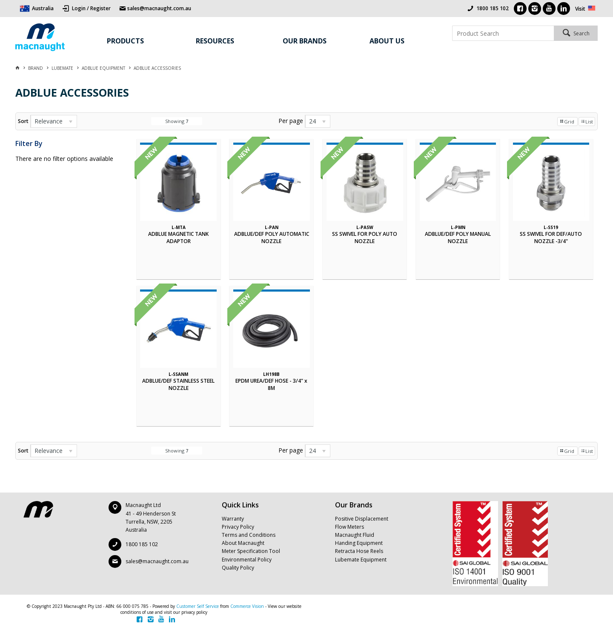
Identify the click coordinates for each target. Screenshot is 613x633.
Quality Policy (238, 567)
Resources (215, 41)
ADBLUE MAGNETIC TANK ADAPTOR (178, 237)
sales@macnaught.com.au (157, 561)
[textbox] (503, 33)
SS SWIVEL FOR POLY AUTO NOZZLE (364, 237)
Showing (176, 121)
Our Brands (305, 41)
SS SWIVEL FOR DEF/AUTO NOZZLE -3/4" (551, 237)
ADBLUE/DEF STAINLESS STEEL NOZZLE (178, 384)
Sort (23, 121)
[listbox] (53, 121)
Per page (290, 121)
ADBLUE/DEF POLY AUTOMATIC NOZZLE (271, 237)
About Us (387, 41)
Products (125, 41)
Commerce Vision (247, 606)
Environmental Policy (247, 559)
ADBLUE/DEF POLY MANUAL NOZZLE (458, 237)
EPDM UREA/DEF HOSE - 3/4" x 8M (271, 384)
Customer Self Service (197, 606)
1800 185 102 (492, 8)
